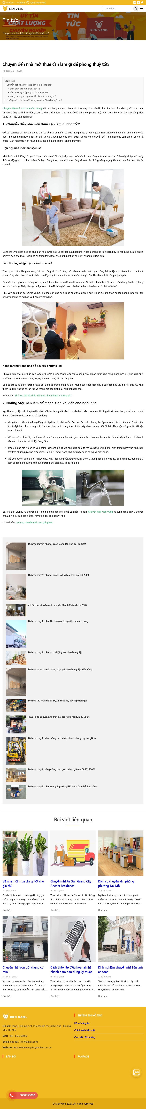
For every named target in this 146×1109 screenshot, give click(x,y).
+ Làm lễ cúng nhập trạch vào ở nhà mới (28, 92)
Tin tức (20, 33)
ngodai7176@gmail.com (20, 1041)
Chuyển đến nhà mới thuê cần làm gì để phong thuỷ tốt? (39, 33)
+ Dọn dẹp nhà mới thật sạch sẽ (24, 88)
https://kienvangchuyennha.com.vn (27, 1047)
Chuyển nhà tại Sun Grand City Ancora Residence (70, 883)
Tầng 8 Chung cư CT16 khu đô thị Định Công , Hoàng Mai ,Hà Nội (37, 1028)
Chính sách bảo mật (84, 1030)
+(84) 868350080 (15, 1035)
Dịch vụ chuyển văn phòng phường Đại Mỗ (116, 883)
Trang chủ (8, 33)
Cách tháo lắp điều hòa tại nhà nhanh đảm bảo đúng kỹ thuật (71, 969)
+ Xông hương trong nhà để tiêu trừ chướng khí (32, 96)
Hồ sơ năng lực (82, 1023)
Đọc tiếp (7, 910)
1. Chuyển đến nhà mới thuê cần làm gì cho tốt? (28, 84)
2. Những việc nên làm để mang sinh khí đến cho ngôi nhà (33, 100)
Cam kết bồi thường (84, 1037)
